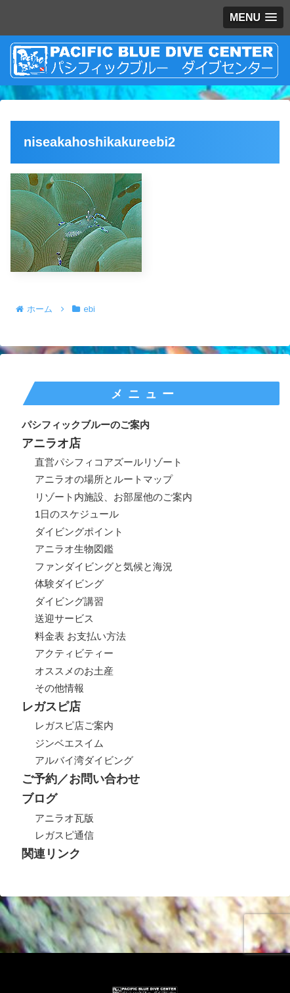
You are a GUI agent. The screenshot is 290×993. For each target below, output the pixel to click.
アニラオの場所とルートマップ (104, 479)
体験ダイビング (69, 583)
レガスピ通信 (64, 835)
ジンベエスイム (69, 743)
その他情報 (59, 688)
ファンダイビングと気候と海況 (104, 566)
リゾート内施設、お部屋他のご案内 (113, 496)
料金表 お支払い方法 (80, 636)
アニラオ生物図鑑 (74, 548)
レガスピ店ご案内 (74, 725)
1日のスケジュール (77, 513)
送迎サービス (64, 618)
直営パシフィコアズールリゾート (108, 462)
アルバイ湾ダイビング (84, 760)
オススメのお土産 (74, 670)
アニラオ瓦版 (64, 818)
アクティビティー (74, 653)
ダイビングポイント (79, 531)
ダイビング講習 (69, 601)
